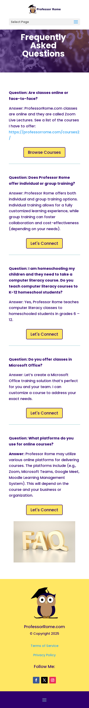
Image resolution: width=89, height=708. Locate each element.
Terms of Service (44, 645)
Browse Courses (44, 152)
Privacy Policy (44, 655)
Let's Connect (44, 243)
